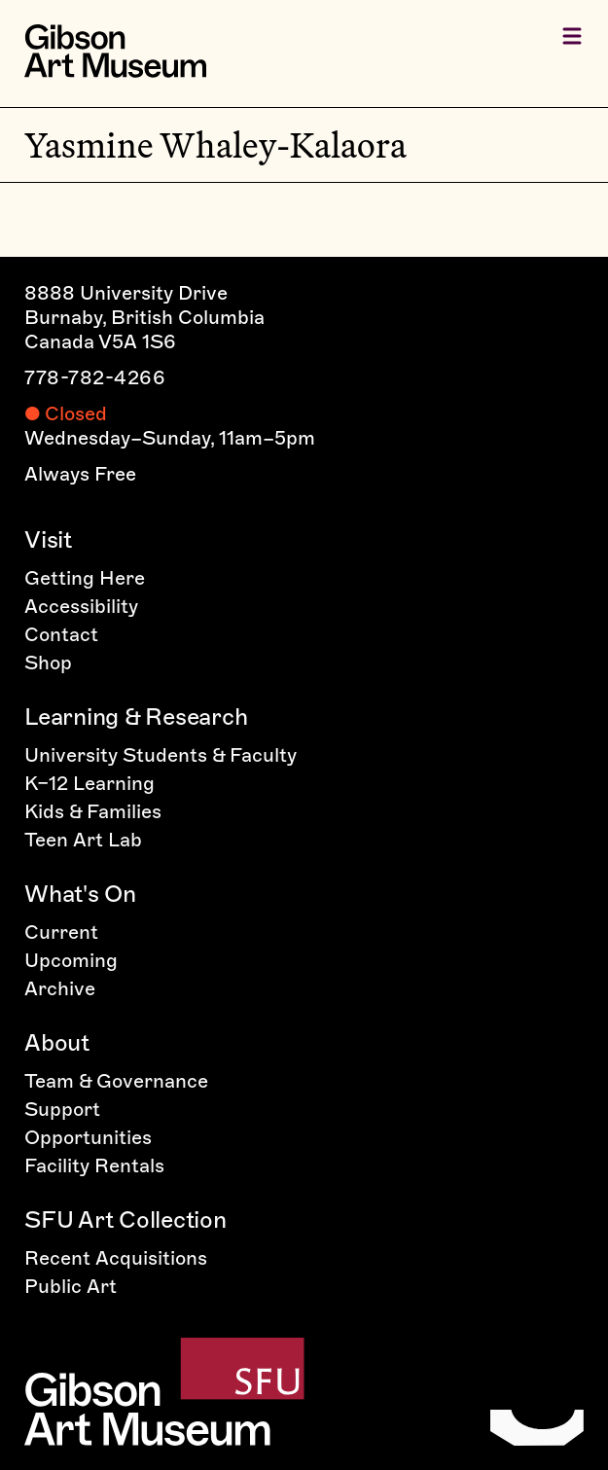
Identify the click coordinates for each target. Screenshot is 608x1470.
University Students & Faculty (160, 755)
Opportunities (88, 1137)
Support (62, 1109)
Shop (48, 662)
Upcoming (71, 960)
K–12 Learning (89, 783)
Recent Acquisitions (115, 1258)
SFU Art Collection (125, 1219)
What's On (80, 893)
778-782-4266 (94, 377)
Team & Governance (116, 1081)
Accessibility (81, 606)
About (56, 1042)
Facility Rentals (94, 1165)
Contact (61, 634)
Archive (59, 988)
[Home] (115, 51)
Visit (48, 539)
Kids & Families (92, 811)
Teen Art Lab (83, 839)
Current (61, 932)
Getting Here (84, 578)
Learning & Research (135, 716)
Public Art (70, 1286)
